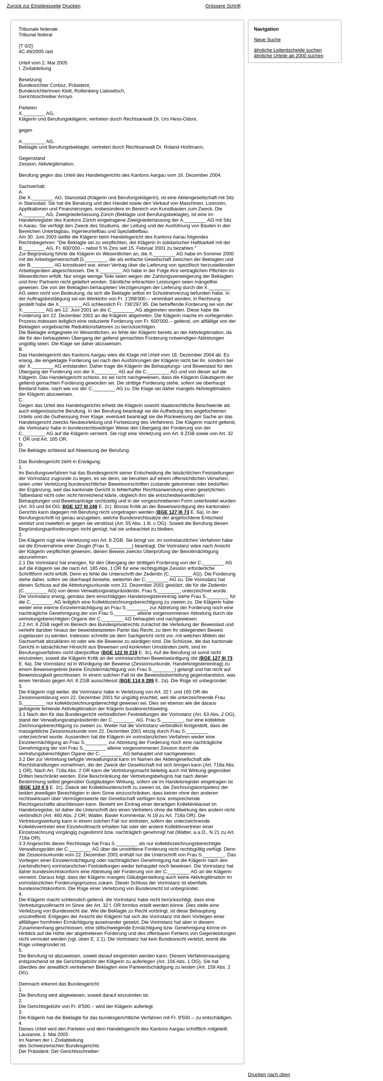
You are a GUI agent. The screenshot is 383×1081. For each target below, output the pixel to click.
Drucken (71, 6)
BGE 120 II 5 (34, 787)
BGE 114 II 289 (137, 680)
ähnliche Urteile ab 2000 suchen (289, 55)
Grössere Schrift (222, 6)
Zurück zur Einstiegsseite (34, 6)
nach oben (278, 1074)
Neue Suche (267, 39)
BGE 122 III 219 (119, 652)
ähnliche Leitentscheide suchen (288, 50)
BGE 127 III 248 (79, 506)
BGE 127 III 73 (173, 512)
